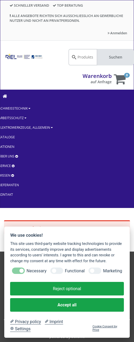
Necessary (37, 270)
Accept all (67, 304)
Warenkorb (97, 76)
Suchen (115, 57)
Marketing (112, 270)
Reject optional (67, 288)
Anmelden (117, 33)
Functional (75, 270)
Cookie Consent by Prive (104, 328)
